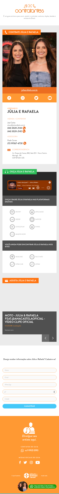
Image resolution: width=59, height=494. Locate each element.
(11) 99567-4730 (15, 143)
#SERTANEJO (12, 108)
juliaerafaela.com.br (29, 90)
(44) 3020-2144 (14, 128)
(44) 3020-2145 (14, 131)
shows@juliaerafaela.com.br (16, 125)
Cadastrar (29, 406)
